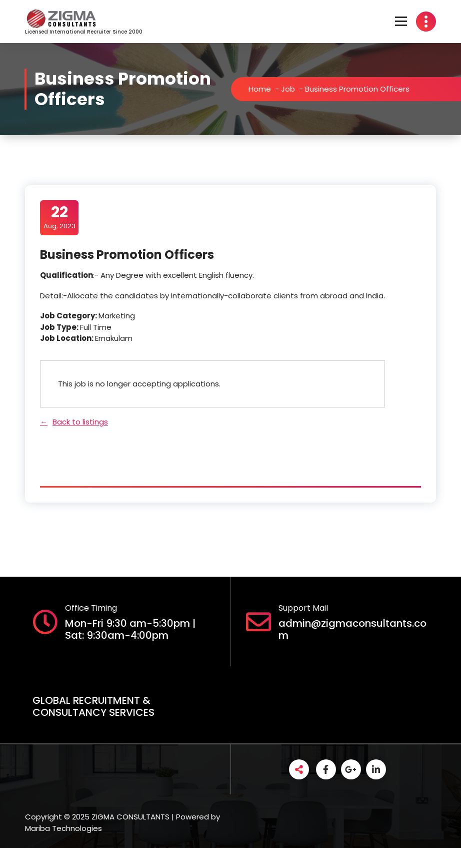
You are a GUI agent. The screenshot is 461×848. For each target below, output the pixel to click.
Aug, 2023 (60, 217)
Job (293, 89)
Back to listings (80, 421)
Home (265, 89)
